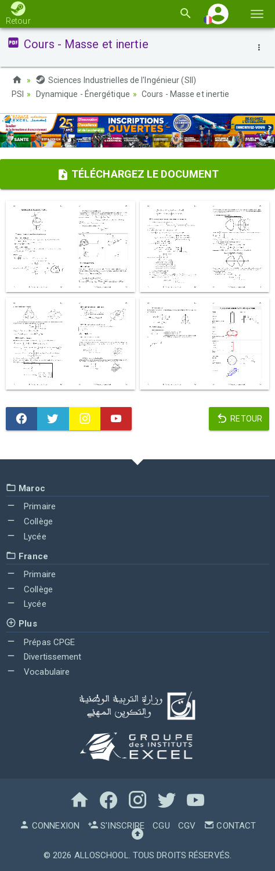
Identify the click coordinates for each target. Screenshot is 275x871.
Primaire (31, 506)
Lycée (26, 536)
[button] (218, 13)
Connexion (49, 825)
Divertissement (44, 657)
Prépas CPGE (40, 642)
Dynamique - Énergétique (83, 94)
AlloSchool (101, 855)
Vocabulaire (38, 672)
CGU (161, 825)
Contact (230, 825)
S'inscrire (116, 825)
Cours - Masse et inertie (185, 94)
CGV (187, 825)
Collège (29, 521)
